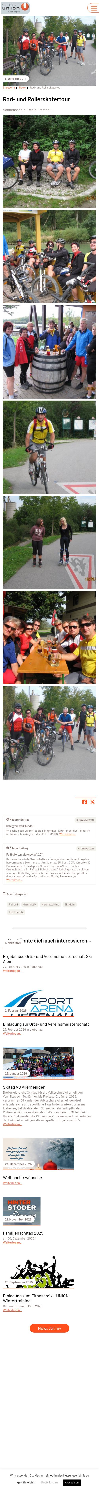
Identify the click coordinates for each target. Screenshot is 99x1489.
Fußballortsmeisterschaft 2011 (24, 854)
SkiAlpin (70, 904)
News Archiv (49, 1328)
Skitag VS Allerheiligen (24, 1086)
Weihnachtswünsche (22, 1177)
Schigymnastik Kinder (19, 826)
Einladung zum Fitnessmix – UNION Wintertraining (36, 1298)
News (22, 87)
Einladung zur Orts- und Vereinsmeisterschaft (46, 1023)
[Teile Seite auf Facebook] (84, 801)
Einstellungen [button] (49, 1482)
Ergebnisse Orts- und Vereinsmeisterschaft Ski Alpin (47, 959)
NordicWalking (50, 904)
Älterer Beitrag (17, 848)
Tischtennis (16, 912)
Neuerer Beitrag (17, 819)
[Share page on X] (92, 801)
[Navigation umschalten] (94, 8)
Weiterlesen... (14, 880)
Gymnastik (29, 904)
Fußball (13, 904)
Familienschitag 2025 (23, 1232)
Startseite (9, 87)
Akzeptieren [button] (72, 1482)
